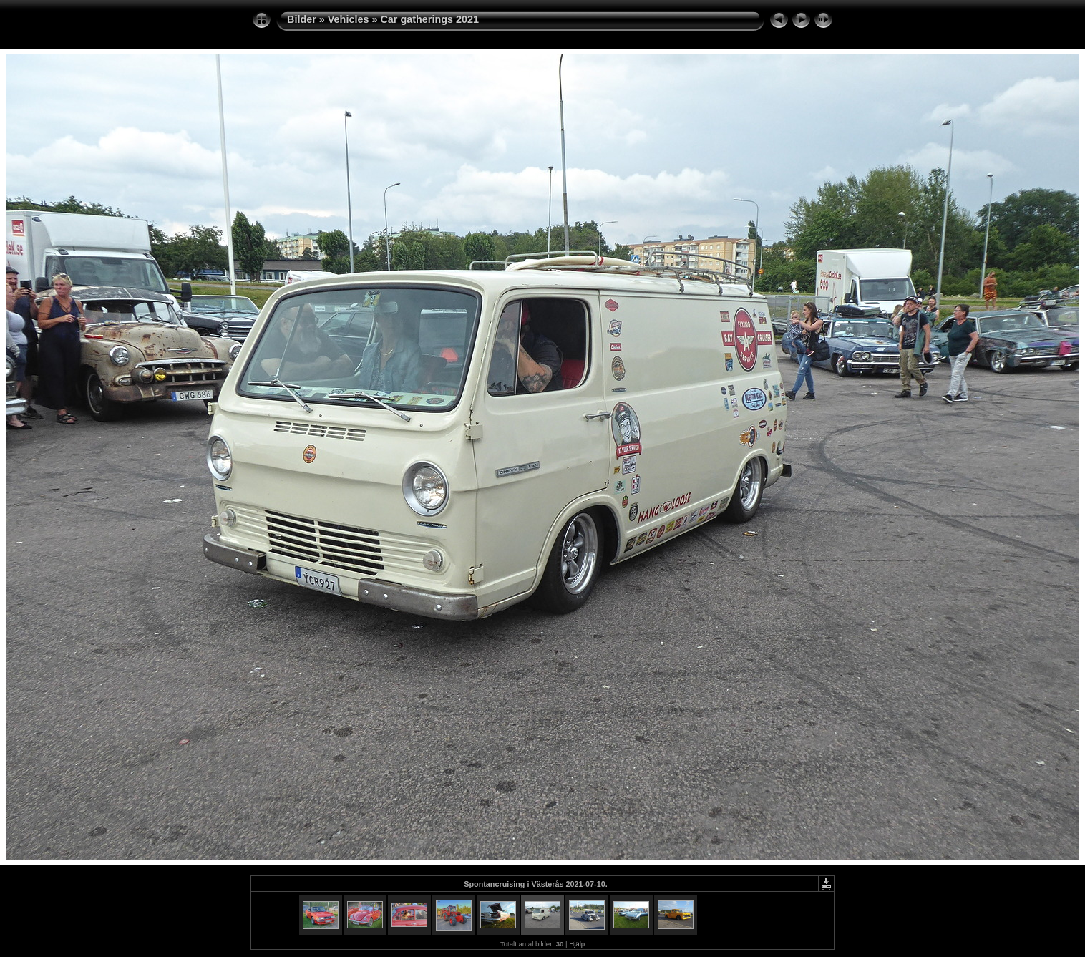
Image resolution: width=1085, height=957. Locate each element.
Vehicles (348, 19)
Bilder (301, 19)
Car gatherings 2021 (429, 19)
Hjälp (577, 944)
